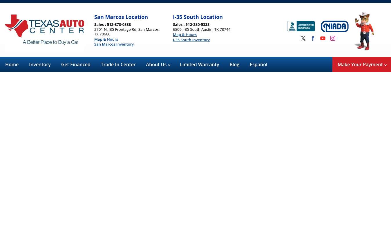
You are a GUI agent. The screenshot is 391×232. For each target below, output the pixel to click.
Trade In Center (118, 64)
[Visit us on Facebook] (313, 38)
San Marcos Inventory (114, 44)
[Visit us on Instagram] (332, 38)
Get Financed (75, 64)
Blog (235, 64)
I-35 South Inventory (191, 40)
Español (258, 64)
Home (12, 64)
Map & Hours (106, 39)
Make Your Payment (362, 64)
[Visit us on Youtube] (322, 38)
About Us (158, 64)
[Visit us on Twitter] (303, 38)
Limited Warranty (199, 64)
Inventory (40, 64)
